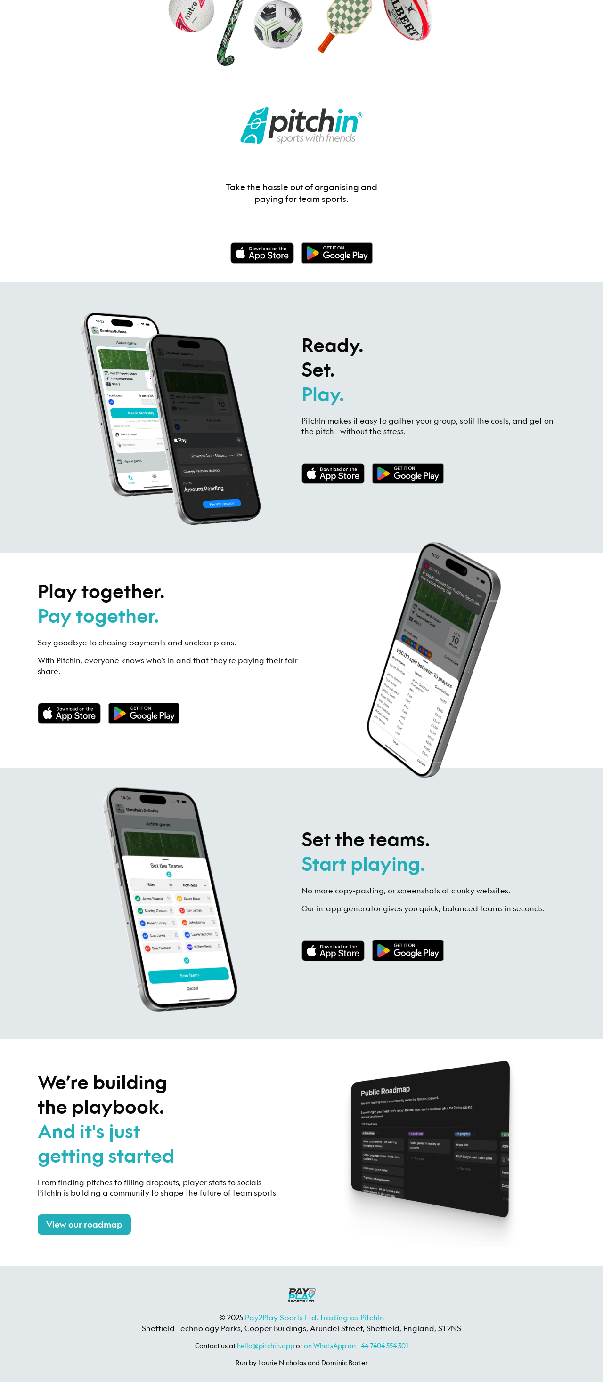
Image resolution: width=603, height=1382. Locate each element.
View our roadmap (84, 1224)
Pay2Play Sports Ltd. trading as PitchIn (314, 1317)
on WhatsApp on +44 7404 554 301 (356, 1345)
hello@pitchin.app (265, 1345)
